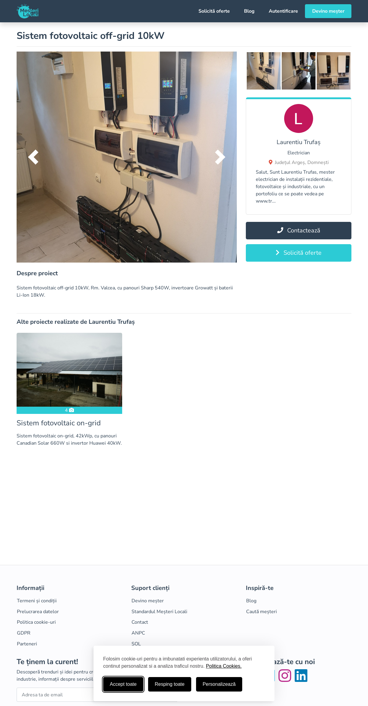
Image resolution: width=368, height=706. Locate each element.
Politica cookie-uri (36, 622)
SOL (136, 644)
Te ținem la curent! (47, 661)
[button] (33, 157)
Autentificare (283, 11)
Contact (140, 622)
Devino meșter (328, 11)
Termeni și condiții (37, 600)
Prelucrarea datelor (38, 611)
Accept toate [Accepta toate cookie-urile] (123, 684)
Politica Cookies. (224, 666)
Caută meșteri (261, 611)
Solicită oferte (214, 11)
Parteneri (27, 644)
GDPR (23, 633)
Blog (249, 11)
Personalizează (219, 684)
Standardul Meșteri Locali (159, 611)
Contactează (298, 230)
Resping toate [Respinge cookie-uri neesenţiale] (170, 684)
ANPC (138, 633)
